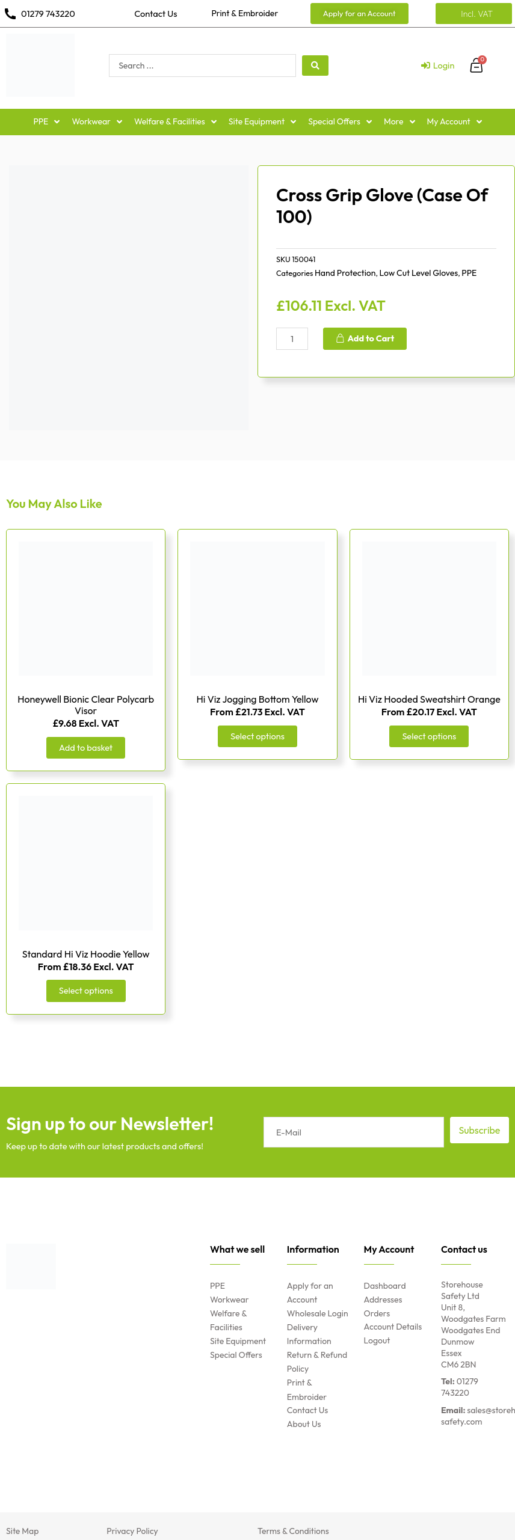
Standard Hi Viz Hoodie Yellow (86, 954)
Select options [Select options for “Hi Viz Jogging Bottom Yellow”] (257, 736)
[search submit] (315, 65)
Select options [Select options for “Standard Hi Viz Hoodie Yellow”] (86, 990)
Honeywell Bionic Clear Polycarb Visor (85, 705)
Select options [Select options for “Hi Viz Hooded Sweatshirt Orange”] (429, 736)
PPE (468, 272)
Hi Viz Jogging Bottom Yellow (258, 699)
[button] (359, 13)
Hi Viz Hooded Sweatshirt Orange (429, 699)
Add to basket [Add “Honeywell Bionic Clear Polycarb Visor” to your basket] (86, 747)
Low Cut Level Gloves (418, 272)
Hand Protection (345, 272)
